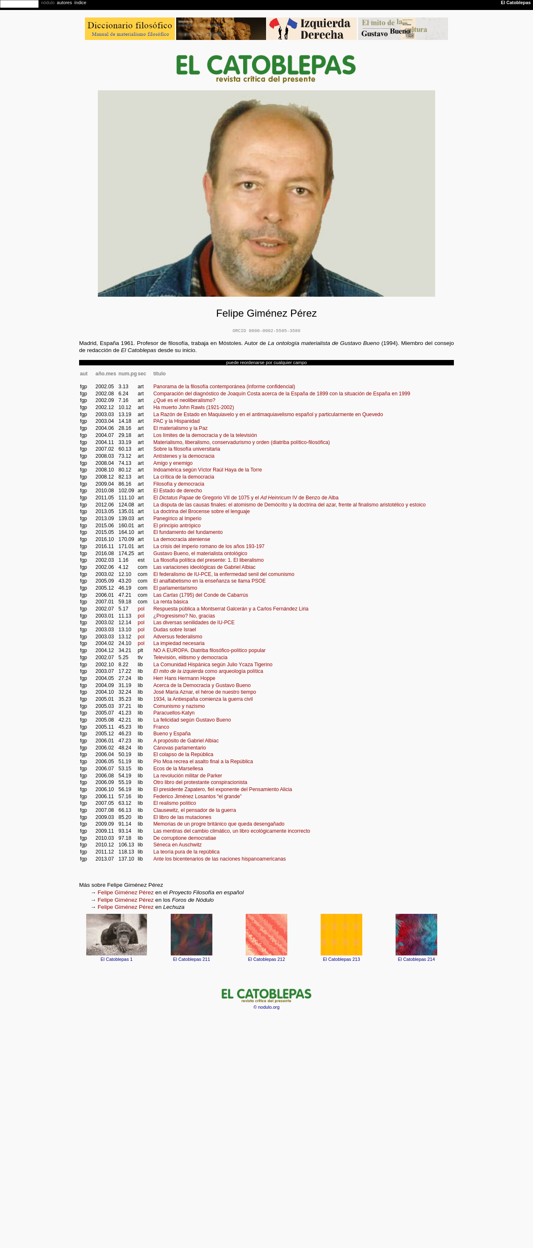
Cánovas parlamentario (179, 748)
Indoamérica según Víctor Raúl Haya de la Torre (207, 470)
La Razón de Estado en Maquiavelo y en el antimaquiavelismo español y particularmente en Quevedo (268, 414)
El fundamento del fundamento (188, 532)
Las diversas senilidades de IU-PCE (193, 622)
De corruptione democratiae (184, 838)
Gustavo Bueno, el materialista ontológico (200, 553)
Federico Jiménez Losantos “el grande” (197, 796)
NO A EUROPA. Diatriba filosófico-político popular (209, 650)
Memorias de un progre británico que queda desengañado (218, 824)
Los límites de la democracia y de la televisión (205, 435)
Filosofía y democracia (178, 484)
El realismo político (174, 803)
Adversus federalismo (177, 637)
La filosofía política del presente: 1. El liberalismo (208, 560)
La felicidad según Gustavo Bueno (192, 720)
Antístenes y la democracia (183, 456)
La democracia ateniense (181, 539)
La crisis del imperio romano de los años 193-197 (208, 546)
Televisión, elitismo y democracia (190, 657)
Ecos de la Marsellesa (178, 769)
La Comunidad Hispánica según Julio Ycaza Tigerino (212, 664)
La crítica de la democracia (183, 477)
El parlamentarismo (175, 588)
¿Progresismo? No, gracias (184, 616)
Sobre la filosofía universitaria (186, 449)
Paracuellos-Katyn (173, 713)
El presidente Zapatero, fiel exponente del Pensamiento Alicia (222, 789)
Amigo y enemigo (173, 463)
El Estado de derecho (177, 491)
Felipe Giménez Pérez (126, 892)
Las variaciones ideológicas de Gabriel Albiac (204, 567)
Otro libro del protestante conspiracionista (200, 782)
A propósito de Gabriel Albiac (186, 741)
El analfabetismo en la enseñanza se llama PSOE (209, 581)
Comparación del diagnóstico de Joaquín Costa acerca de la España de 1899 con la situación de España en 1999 (281, 394)
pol (141, 609)
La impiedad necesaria (178, 643)
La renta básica (170, 602)
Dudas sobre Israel (174, 630)
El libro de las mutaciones (182, 817)
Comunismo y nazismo (179, 706)
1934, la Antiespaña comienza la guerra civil (203, 699)
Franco (161, 727)
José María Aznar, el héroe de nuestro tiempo (204, 692)
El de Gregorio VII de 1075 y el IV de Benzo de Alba (246, 498)
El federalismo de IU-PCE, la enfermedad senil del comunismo (223, 574)
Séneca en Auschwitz (177, 845)
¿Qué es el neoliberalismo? (184, 400)
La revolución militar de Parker (187, 776)
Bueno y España (172, 734)
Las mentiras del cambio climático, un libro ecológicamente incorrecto (231, 831)
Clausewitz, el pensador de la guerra (194, 810)
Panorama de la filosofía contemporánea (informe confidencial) (224, 387)
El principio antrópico (177, 525)
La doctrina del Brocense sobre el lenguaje (201, 511)
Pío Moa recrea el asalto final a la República (203, 761)
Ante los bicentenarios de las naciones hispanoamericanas (219, 859)
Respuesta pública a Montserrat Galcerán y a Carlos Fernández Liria (231, 609)
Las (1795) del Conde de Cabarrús (200, 595)
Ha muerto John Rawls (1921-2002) (193, 407)
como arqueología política (208, 671)
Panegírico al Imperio (177, 518)
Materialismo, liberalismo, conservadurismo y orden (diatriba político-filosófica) (241, 442)
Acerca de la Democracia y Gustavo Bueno (202, 685)
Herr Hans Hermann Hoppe (184, 678)
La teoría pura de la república (186, 852)
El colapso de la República (183, 754)
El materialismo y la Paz (180, 428)
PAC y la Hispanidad (176, 421)
